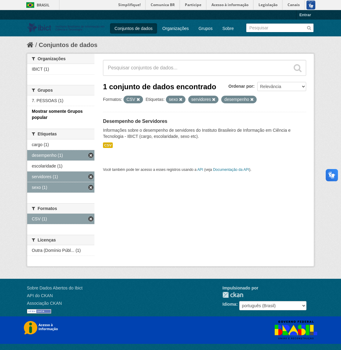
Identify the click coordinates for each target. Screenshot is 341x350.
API (200, 170)
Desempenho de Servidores (135, 121)
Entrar (305, 15)
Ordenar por (241, 86)
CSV (108, 145)
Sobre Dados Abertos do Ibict (54, 288)
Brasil (43, 5)
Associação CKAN (44, 303)
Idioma (229, 304)
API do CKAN (40, 295)
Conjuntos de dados (134, 28)
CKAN (232, 295)
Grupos (206, 28)
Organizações (175, 28)
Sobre (228, 28)
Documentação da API (231, 170)
